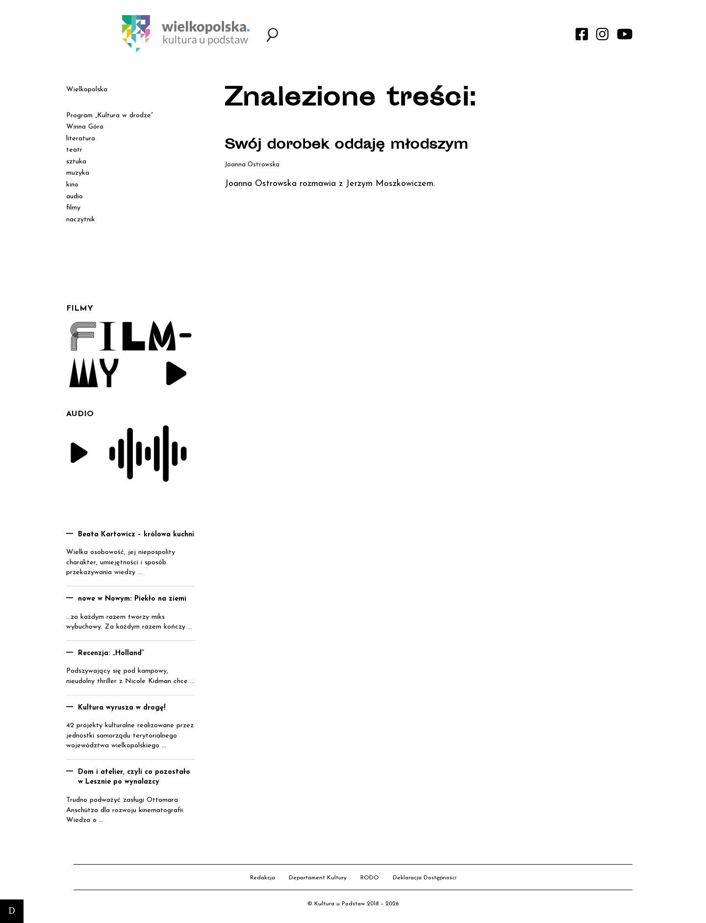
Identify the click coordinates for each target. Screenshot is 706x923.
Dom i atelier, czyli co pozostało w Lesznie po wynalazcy (134, 777)
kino (72, 184)
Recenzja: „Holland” (111, 653)
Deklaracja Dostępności (424, 878)
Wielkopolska (86, 89)
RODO (369, 878)
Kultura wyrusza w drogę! (122, 708)
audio (74, 196)
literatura (80, 138)
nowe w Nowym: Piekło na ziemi (132, 599)
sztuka (76, 161)
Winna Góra (84, 127)
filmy (73, 207)
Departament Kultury (318, 878)
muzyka (77, 173)
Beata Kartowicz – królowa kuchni (136, 534)
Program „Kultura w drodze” (109, 115)
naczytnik (80, 219)
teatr (74, 150)
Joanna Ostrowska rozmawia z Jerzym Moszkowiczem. (330, 183)
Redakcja (262, 878)
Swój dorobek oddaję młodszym (346, 145)
